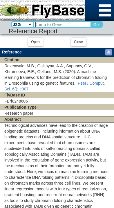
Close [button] (78, 42)
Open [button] (35, 42)
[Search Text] (62, 24)
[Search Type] (22, 24)
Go (96, 24)
